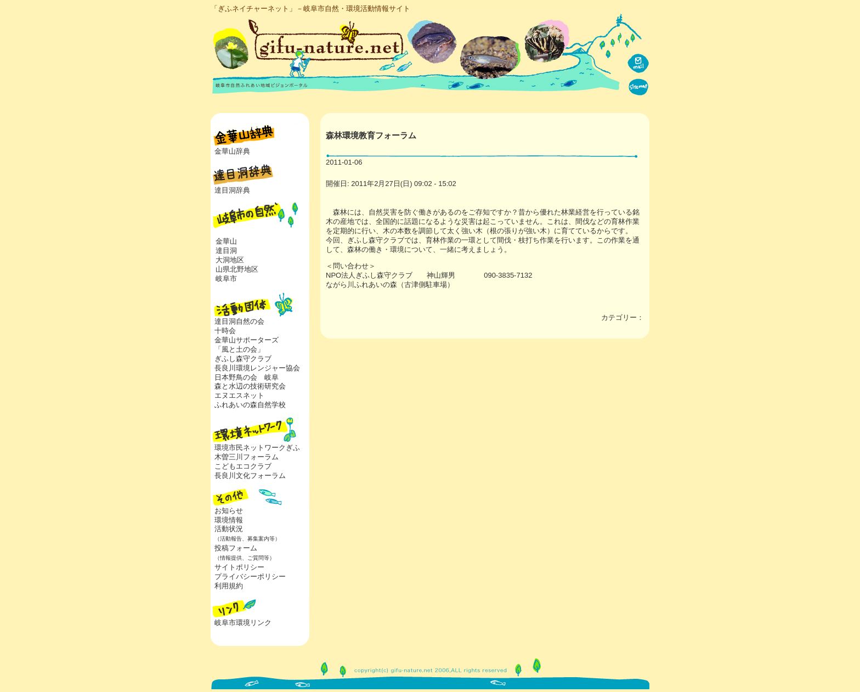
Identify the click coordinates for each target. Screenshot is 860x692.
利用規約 (228, 586)
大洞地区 (230, 260)
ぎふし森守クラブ (242, 359)
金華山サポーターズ (246, 340)
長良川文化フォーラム (250, 475)
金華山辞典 (232, 151)
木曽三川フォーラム (246, 457)
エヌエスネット (239, 395)
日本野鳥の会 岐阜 (246, 377)
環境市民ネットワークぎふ (257, 447)
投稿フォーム (243, 552)
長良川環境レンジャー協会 (257, 368)
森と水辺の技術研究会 (250, 386)
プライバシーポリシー (250, 576)
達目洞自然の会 (239, 321)
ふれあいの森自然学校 (250, 405)
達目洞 (226, 250)
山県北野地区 (237, 269)
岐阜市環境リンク (242, 622)
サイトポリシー (239, 567)
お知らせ (228, 511)
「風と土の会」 (239, 349)
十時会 (225, 331)
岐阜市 (226, 278)
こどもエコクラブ (242, 466)
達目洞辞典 (232, 190)
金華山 (226, 241)
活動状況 (245, 533)
